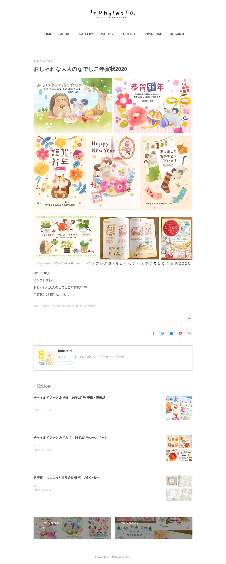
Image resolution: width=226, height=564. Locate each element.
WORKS (107, 34)
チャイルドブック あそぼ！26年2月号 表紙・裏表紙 (69, 397)
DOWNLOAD (152, 34)
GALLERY (86, 34)
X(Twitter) (177, 34)
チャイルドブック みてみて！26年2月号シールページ (70, 437)
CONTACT (128, 34)
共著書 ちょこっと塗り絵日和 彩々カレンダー (66, 477)
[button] (47, 34)
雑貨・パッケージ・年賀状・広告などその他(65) (58, 306)
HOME (47, 34)
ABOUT (65, 34)
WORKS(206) (89, 306)
